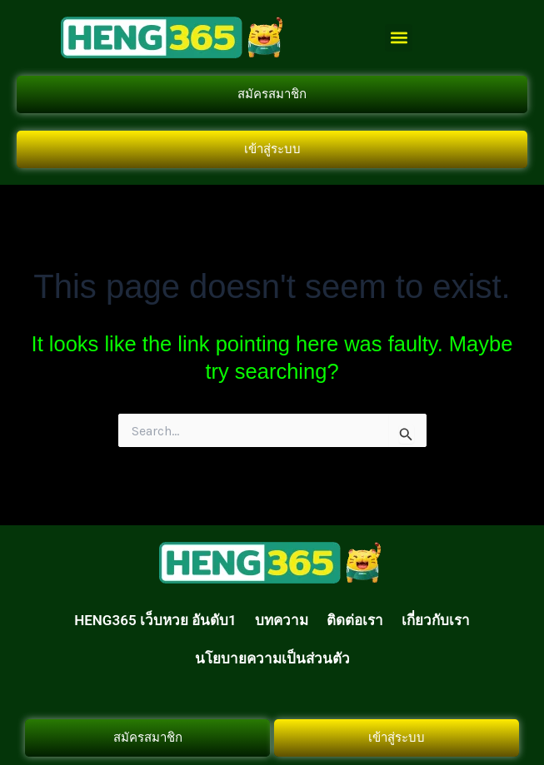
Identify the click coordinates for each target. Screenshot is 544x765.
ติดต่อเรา (355, 620)
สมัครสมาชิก (272, 94)
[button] (398, 38)
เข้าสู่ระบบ (272, 149)
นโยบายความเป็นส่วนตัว (272, 658)
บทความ (281, 620)
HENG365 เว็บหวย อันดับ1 (155, 620)
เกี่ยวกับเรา (436, 620)
